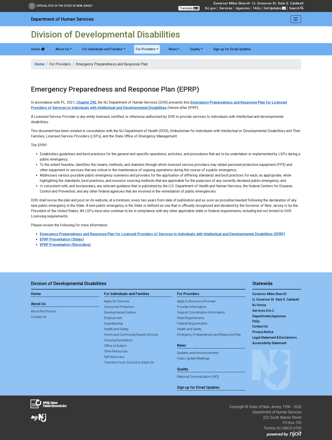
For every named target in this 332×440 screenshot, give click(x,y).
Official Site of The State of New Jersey (61, 5)
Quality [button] (195, 49)
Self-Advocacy (114, 357)
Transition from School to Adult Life (129, 362)
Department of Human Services (62, 19)
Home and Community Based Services (131, 334)
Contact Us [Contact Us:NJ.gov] (260, 326)
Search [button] (296, 8)
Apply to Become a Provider (196, 301)
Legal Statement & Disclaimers (274, 337)
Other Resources (116, 351)
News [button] (173, 49)
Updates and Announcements (198, 353)
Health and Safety (116, 329)
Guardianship (113, 323)
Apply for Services (116, 301)
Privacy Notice (262, 332)
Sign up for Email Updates (232, 49)
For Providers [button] (145, 49)
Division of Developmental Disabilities (68, 283)
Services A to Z (263, 310)
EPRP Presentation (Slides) (62, 239)
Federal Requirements (192, 323)
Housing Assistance (118, 340)
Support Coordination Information (201, 312)
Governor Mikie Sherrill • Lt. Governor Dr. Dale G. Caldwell (258, 3)
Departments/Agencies (269, 316)
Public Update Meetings (193, 358)
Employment (113, 318)
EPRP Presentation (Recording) (65, 245)
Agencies (243, 8)
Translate (188, 8)
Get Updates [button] (275, 8)
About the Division (43, 311)
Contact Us (39, 317)
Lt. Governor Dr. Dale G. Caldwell (275, 299)
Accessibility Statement (269, 343)
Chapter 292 (86, 102)
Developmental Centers (120, 312)
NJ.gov (210, 8)
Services (225, 8)
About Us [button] (62, 49)
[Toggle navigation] (296, 19)
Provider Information (191, 307)
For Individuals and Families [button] (102, 49)
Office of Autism (115, 346)
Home (38, 49)
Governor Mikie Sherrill (269, 294)
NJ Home (259, 305)
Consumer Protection (119, 307)
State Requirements (190, 318)
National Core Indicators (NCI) (198, 376)
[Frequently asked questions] (257, 8)
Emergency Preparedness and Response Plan (209, 334)
